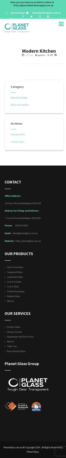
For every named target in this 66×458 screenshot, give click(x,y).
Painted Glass (13, 296)
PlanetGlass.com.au (12, 447)
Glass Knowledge (19, 97)
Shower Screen (14, 331)
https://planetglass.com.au (28, 241)
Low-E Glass (13, 286)
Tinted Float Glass (15, 291)
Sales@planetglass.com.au (46, 12)
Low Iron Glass (14, 281)
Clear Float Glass (15, 267)
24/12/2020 (29, 55)
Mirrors (10, 301)
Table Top (12, 346)
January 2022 (17, 141)
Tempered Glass (14, 272)
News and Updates (20, 104)
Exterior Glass (13, 327)
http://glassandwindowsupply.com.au (33, 5)
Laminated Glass (15, 276)
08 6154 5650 (18, 12)
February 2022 (18, 134)
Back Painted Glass (16, 351)
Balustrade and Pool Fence (20, 336)
